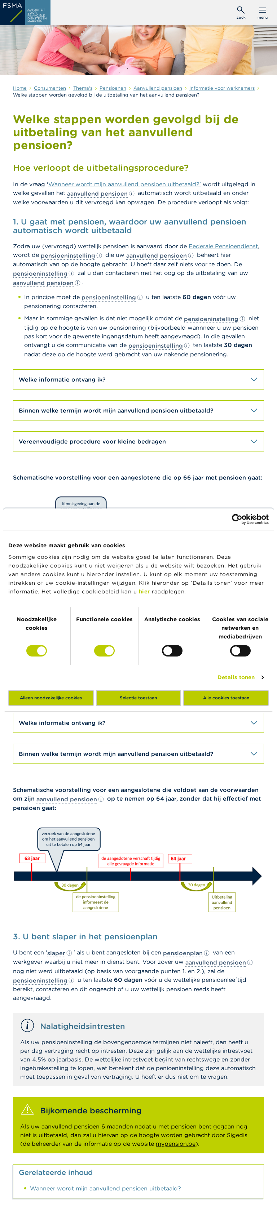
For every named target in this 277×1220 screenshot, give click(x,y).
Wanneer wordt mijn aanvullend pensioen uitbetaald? (105, 1188)
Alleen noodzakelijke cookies (51, 697)
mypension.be (175, 1143)
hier (145, 591)
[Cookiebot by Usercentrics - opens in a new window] (237, 519)
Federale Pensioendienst (223, 246)
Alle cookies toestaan (226, 697)
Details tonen (236, 677)
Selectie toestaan (138, 697)
